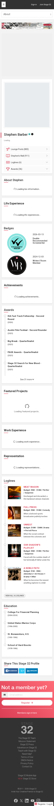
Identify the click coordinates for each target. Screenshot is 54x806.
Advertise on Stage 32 (27, 747)
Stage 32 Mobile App (27, 775)
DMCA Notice (27, 760)
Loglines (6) (27, 162)
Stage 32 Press (27, 744)
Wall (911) (27, 156)
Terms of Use (27, 757)
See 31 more (27, 379)
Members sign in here (27, 713)
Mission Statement (27, 741)
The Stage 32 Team (27, 738)
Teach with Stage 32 (27, 751)
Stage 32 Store (29, 778)
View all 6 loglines (14, 596)
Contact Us (27, 766)
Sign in (34, 4)
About (6, 14)
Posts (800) (27, 149)
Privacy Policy (27, 763)
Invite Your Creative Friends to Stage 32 (27, 792)
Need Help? (27, 754)
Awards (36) (27, 169)
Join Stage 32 (45, 4)
